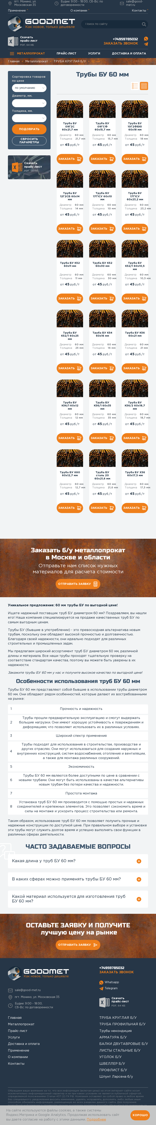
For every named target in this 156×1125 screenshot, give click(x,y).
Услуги (94, 53)
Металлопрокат (27, 53)
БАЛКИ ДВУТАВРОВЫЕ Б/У (123, 1043)
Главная (15, 1017)
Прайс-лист (66, 53)
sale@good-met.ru (131, 3)
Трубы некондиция (115, 1031)
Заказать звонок (121, 43)
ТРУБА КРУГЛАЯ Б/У (118, 1017)
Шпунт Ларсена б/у (116, 1076)
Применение (17, 11)
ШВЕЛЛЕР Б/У (112, 1063)
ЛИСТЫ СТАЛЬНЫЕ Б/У (120, 1050)
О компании (78, 11)
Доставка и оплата (129, 53)
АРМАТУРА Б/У (113, 1037)
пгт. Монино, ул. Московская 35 (22, 3)
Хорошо (140, 1115)
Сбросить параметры (29, 141)
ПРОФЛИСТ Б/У (113, 1070)
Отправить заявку (78, 584)
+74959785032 (125, 39)
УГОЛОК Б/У (110, 1057)
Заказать (70, 159)
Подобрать (29, 129)
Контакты (139, 11)
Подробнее (96, 1119)
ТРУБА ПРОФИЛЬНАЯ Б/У (122, 1024)
